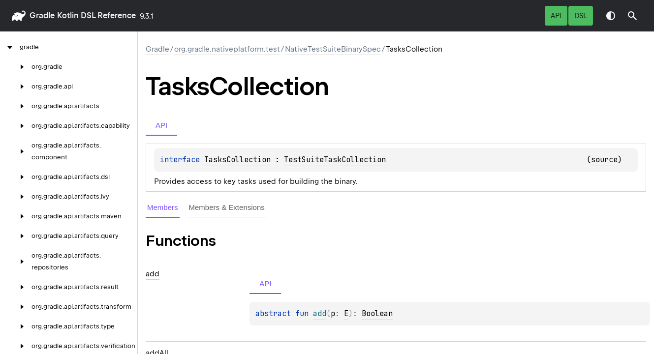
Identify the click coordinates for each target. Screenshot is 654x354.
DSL (580, 16)
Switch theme (611, 16)
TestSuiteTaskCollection (335, 160)
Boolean (377, 314)
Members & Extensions (227, 207)
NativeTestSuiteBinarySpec (333, 49)
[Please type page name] (632, 16)
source (604, 160)
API (556, 16)
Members (162, 207)
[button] (632, 16)
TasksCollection (237, 160)
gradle (42, 15)
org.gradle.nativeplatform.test (227, 49)
